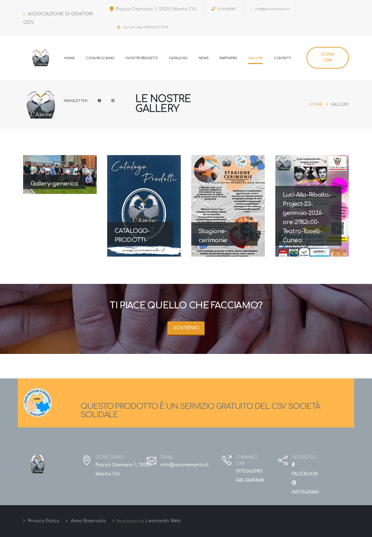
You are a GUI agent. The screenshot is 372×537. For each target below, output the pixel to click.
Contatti (282, 58)
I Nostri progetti (141, 58)
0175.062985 (223, 9)
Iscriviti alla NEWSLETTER (142, 27)
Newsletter (75, 101)
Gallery (255, 58)
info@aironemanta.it (270, 9)
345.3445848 (250, 480)
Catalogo (178, 58)
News (204, 58)
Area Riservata (87, 520)
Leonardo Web (163, 520)
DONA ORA (327, 57)
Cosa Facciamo (100, 58)
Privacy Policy (43, 520)
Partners (228, 58)
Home (69, 58)
